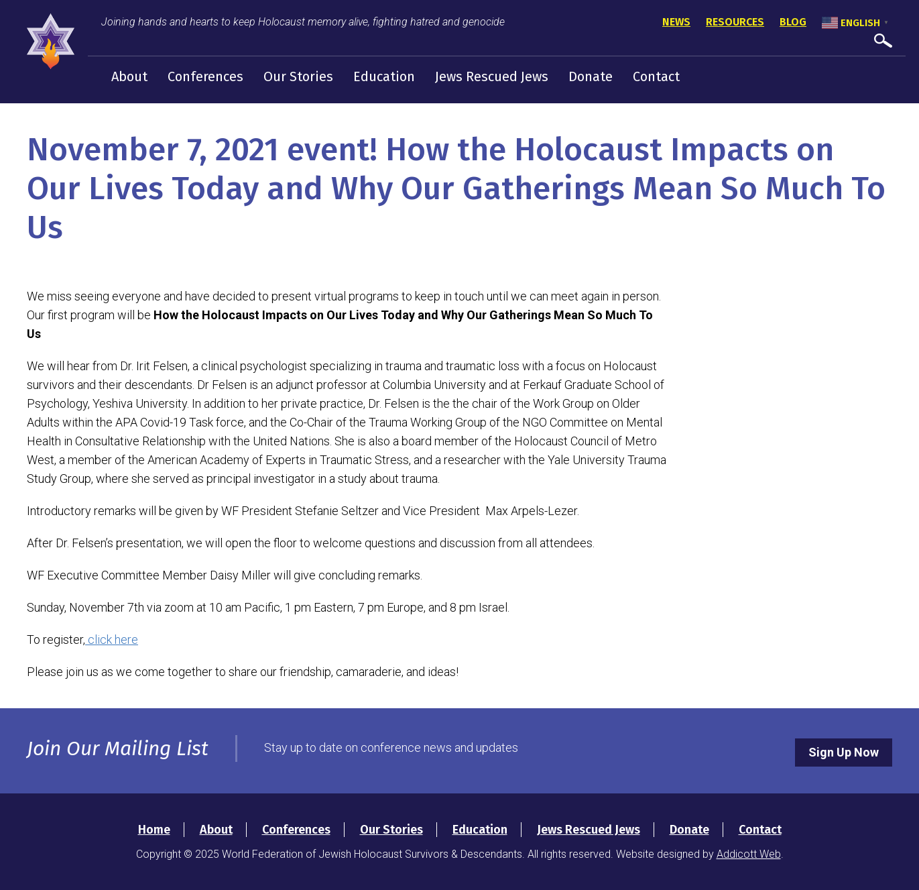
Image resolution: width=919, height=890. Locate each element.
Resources (735, 21)
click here (111, 639)
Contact (656, 76)
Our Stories (298, 76)
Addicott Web (749, 854)
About (129, 76)
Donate (590, 76)
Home (154, 829)
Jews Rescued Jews (491, 76)
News (676, 21)
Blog (793, 21)
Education (384, 76)
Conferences (205, 76)
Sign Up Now (843, 752)
